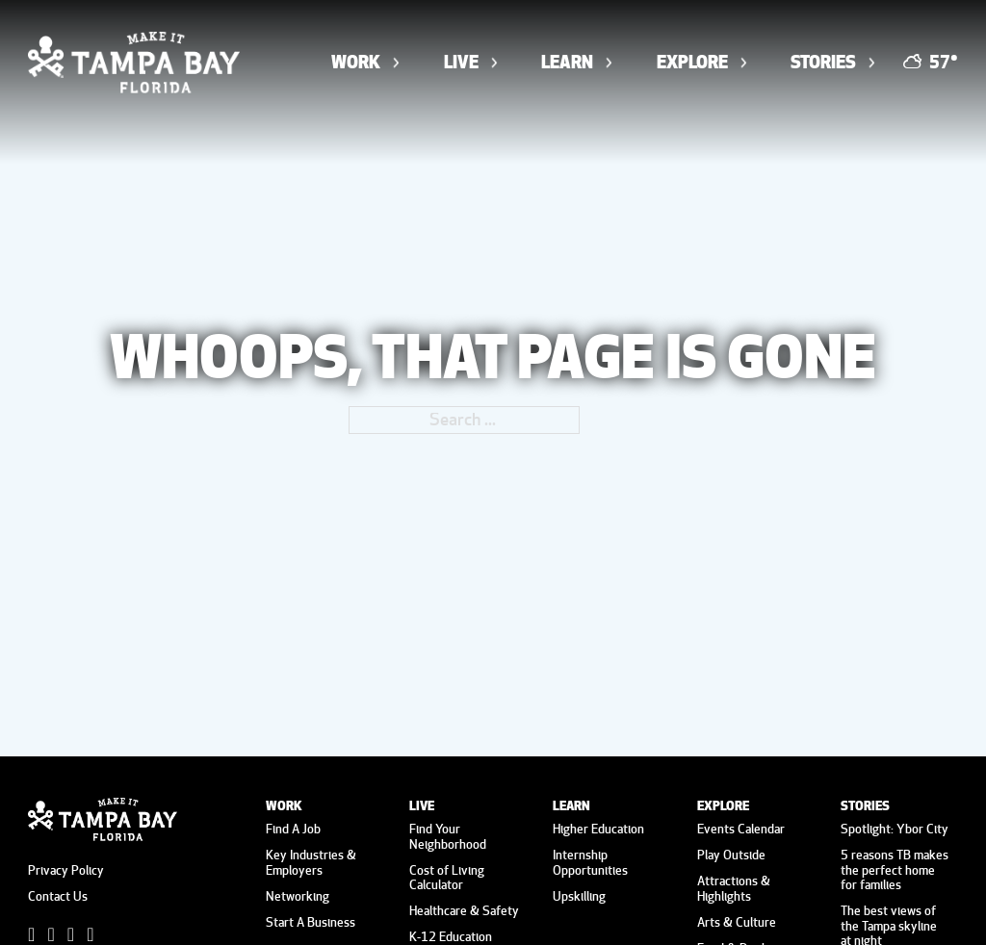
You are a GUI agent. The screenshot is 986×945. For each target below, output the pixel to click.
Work (355, 62)
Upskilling (579, 896)
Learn (567, 62)
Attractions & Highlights (733, 888)
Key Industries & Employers (311, 862)
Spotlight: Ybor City (894, 828)
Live (461, 62)
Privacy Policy (66, 870)
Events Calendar (741, 828)
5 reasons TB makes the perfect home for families (894, 869)
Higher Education (598, 828)
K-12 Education (450, 936)
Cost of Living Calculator (446, 877)
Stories (823, 62)
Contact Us (58, 896)
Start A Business (310, 922)
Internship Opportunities (590, 862)
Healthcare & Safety (464, 910)
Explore (692, 62)
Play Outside (731, 854)
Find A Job (293, 828)
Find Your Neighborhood (447, 836)
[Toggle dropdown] (396, 62)
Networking (297, 896)
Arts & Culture (736, 922)
